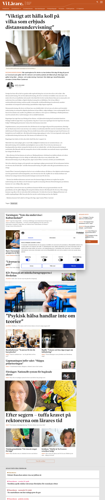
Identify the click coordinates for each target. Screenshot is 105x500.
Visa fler (88, 243)
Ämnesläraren (15, 8)
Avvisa (31, 266)
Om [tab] (74, 237)
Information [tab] (52, 237)
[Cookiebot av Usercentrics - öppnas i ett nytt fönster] (77, 233)
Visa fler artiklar (40, 462)
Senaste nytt (14, 205)
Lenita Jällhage (19, 86)
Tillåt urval (52, 266)
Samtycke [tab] (30, 237)
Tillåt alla (73, 266)
